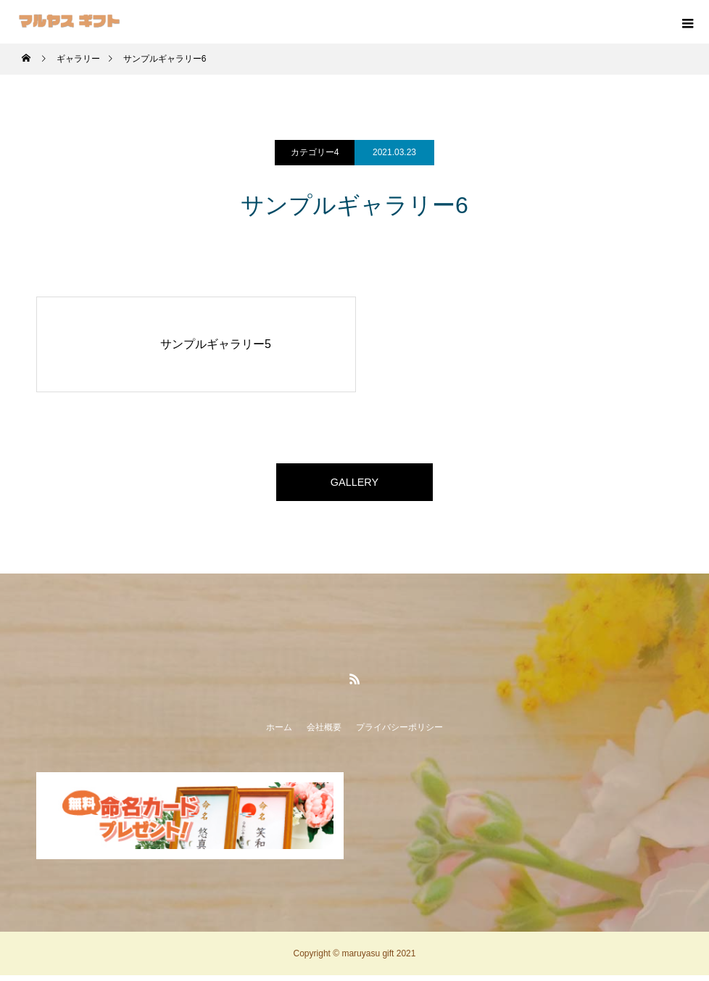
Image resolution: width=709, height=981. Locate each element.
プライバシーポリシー (399, 733)
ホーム (279, 733)
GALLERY (354, 485)
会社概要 (324, 733)
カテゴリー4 (315, 152)
